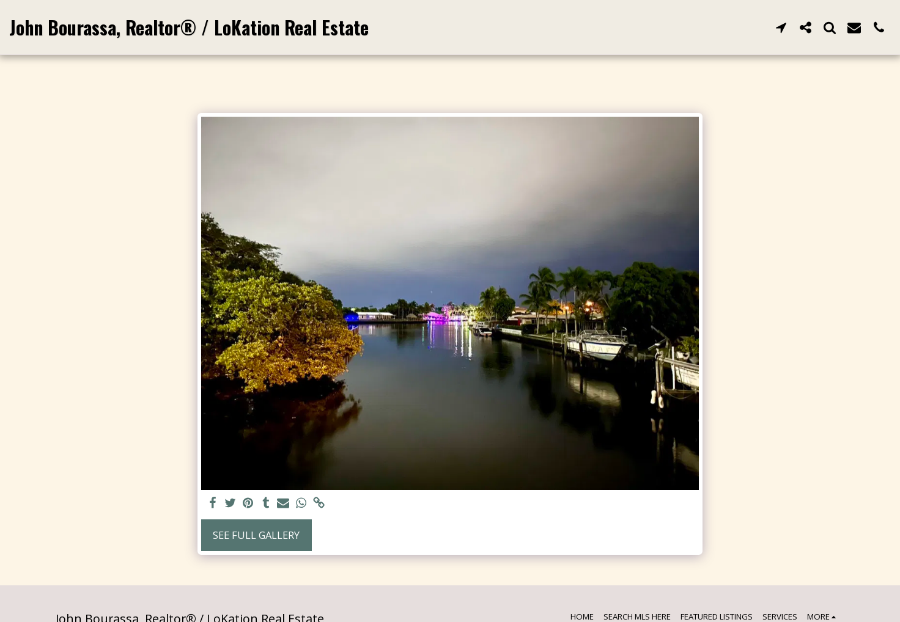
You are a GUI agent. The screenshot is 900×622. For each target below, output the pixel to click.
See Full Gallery (256, 535)
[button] (780, 27)
